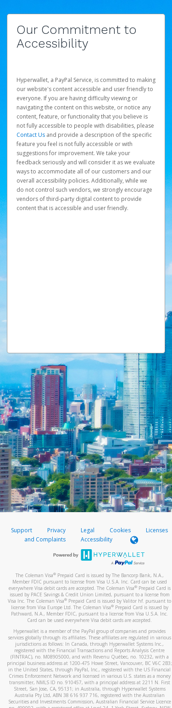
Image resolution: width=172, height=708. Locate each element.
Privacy (56, 530)
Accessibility (96, 539)
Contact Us (31, 135)
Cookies (120, 530)
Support (21, 530)
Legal (87, 530)
